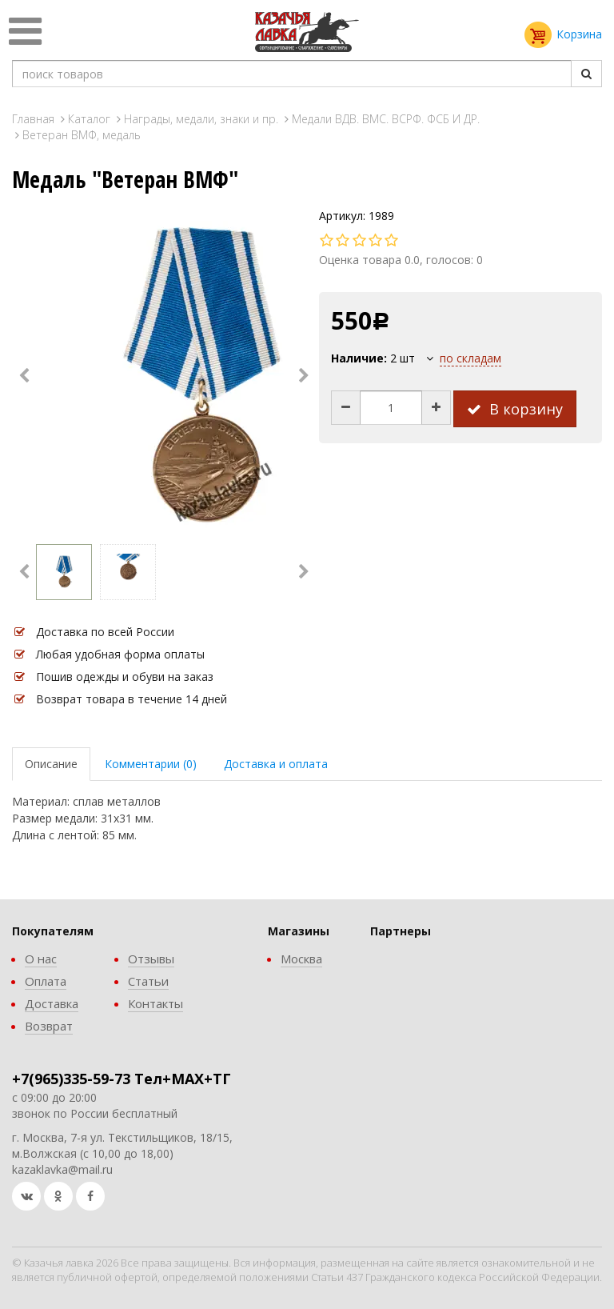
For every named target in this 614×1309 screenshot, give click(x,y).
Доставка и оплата (276, 763)
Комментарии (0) (151, 763)
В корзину (515, 408)
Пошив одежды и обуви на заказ (124, 676)
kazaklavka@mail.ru (62, 1169)
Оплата (45, 981)
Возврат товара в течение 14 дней (131, 699)
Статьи (148, 981)
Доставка (51, 1003)
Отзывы (151, 959)
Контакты (155, 1003)
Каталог (89, 118)
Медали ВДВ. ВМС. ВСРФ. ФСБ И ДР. (386, 118)
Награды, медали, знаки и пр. (201, 118)
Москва (301, 959)
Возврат (49, 1026)
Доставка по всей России (105, 631)
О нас (41, 959)
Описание (51, 763)
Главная (33, 118)
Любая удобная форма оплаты (120, 654)
